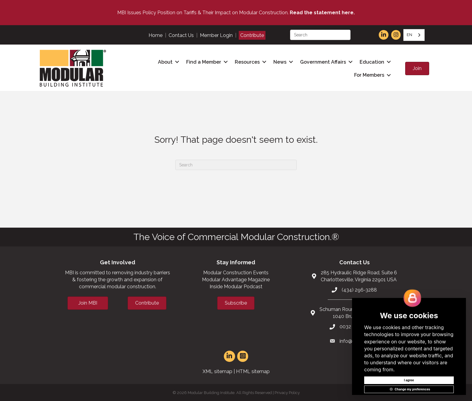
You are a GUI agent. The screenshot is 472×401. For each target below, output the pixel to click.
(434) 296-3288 (359, 289)
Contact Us (181, 35)
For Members (369, 75)
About (165, 62)
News (279, 62)
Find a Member (203, 62)
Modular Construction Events (235, 272)
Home (155, 35)
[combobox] (414, 35)
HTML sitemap (253, 370)
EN (409, 34)
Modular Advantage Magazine (236, 279)
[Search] (236, 164)
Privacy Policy (287, 392)
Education (372, 62)
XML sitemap (217, 370)
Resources (247, 62)
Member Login (216, 35)
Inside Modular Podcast (236, 286)
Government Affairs (323, 62)
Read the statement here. (322, 12)
